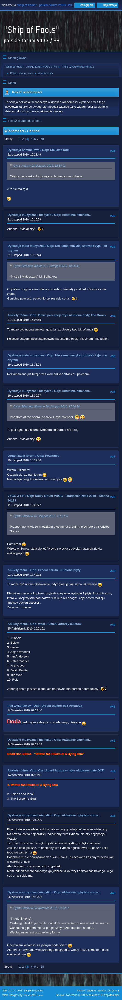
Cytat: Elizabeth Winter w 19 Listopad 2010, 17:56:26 (46, 406)
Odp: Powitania (48, 455)
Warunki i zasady (96, 990)
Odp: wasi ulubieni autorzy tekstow (56, 624)
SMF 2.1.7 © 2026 (12, 990)
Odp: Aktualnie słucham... (72, 215)
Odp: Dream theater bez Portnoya (58, 705)
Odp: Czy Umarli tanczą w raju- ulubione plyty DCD (67, 770)
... (38, 139)
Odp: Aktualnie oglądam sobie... (77, 815)
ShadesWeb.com (33, 995)
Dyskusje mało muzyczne (26, 246)
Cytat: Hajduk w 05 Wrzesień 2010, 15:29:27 (41, 908)
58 (42, 139)
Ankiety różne (18, 315)
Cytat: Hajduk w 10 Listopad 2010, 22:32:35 (40, 516)
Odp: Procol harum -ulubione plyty (55, 570)
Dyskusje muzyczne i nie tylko (29, 215)
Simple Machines (33, 990)
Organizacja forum (21, 455)
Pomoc (81, 990)
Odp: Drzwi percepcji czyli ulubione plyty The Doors (68, 315)
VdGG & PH (16, 496)
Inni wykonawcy (19, 705)
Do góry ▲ (114, 990)
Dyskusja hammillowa (24, 150)
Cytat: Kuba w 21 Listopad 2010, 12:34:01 (39, 165)
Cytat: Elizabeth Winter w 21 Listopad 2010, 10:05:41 (46, 266)
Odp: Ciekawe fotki (56, 150)
